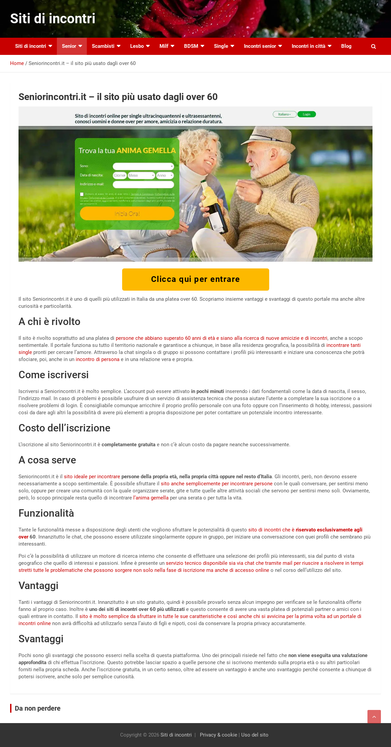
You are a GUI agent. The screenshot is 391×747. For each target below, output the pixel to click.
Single (221, 46)
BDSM (191, 46)
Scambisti (103, 46)
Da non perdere (38, 708)
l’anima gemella (151, 498)
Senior (69, 46)
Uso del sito (255, 735)
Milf (163, 46)
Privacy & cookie (218, 735)
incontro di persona (97, 359)
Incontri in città (308, 46)
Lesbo (137, 46)
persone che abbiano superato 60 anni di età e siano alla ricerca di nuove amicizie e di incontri (221, 338)
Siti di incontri (53, 19)
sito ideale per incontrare (92, 477)
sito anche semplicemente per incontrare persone (217, 484)
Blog (346, 46)
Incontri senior (260, 46)
